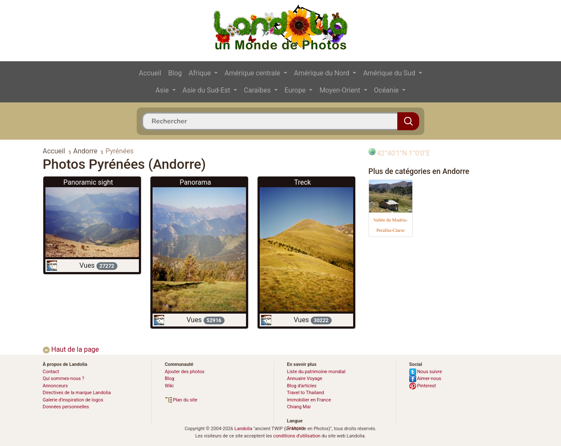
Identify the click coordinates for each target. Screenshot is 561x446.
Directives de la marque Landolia (77, 392)
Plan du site (181, 400)
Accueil (150, 73)
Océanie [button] (387, 90)
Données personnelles (66, 407)
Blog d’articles (302, 386)
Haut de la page (71, 349)
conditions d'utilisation (296, 436)
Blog (175, 73)
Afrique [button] (201, 73)
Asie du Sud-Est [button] (207, 90)
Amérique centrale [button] (253, 73)
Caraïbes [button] (258, 90)
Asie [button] (163, 90)
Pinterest (422, 386)
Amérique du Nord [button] (322, 73)
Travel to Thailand (305, 392)
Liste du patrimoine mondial (316, 371)
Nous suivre (425, 371)
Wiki (169, 386)
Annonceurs (55, 386)
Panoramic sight (88, 182)
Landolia (243, 428)
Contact (51, 371)
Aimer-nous (425, 378)
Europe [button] (296, 90)
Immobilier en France (309, 400)
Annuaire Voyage (304, 378)
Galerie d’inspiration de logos (73, 400)
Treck (302, 182)
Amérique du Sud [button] (390, 73)
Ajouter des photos (184, 371)
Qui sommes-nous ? (63, 378)
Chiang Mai (299, 407)
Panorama (195, 182)
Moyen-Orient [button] (340, 90)
